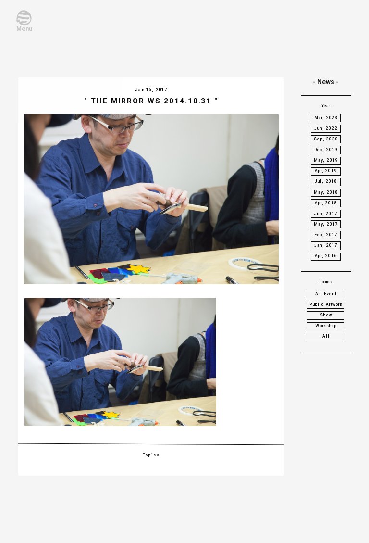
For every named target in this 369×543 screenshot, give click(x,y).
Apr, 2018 (326, 203)
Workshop (325, 325)
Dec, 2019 (326, 149)
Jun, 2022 (326, 128)
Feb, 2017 (326, 234)
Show (326, 315)
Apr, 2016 (326, 255)
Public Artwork (325, 304)
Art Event (326, 293)
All (326, 336)
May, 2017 (326, 224)
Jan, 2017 (326, 245)
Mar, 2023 (326, 117)
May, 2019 (326, 160)
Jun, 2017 (326, 213)
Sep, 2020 (326, 139)
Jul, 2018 (326, 181)
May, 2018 (326, 192)
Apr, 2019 (326, 170)
